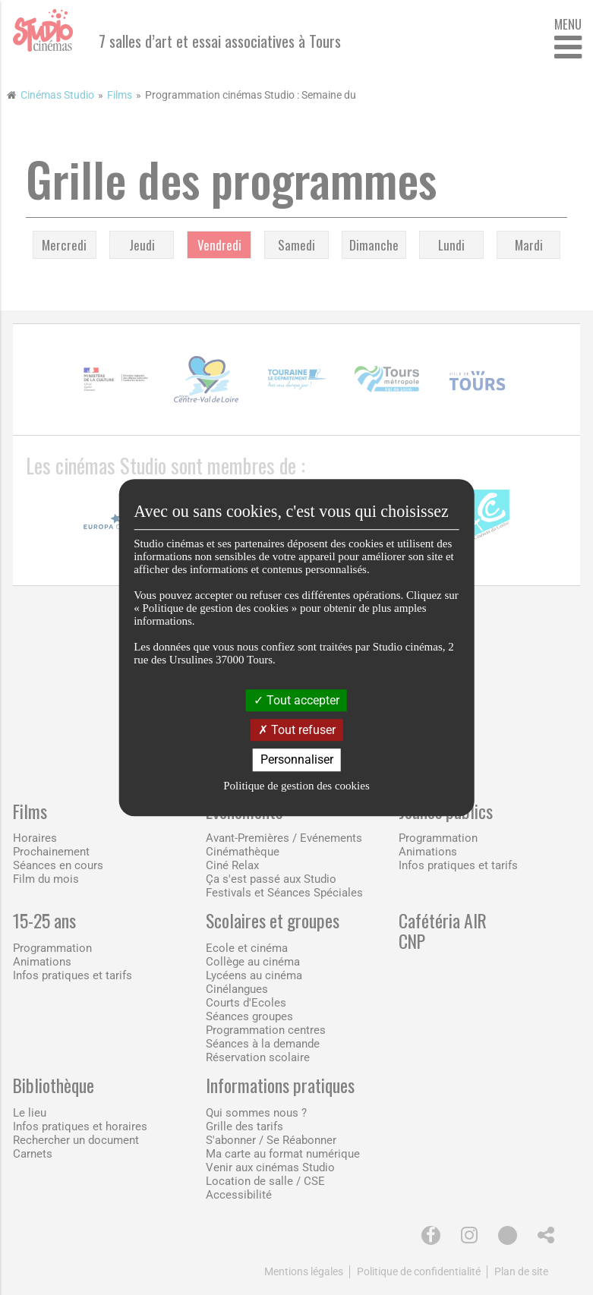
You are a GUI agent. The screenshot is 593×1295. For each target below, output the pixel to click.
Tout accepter (296, 700)
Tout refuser (297, 730)
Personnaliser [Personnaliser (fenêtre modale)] (296, 760)
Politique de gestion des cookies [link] (296, 786)
